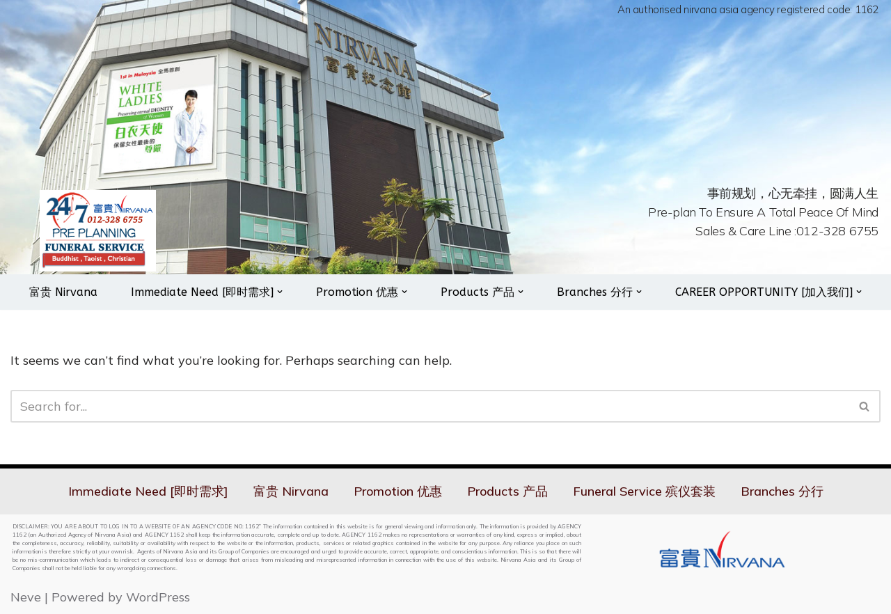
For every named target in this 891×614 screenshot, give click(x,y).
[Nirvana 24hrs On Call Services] (98, 230)
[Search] (429, 406)
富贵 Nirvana (63, 292)
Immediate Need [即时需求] (148, 491)
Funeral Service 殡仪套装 (644, 491)
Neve (25, 597)
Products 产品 (507, 491)
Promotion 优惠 (398, 491)
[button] (280, 291)
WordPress (158, 597)
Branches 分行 (782, 491)
